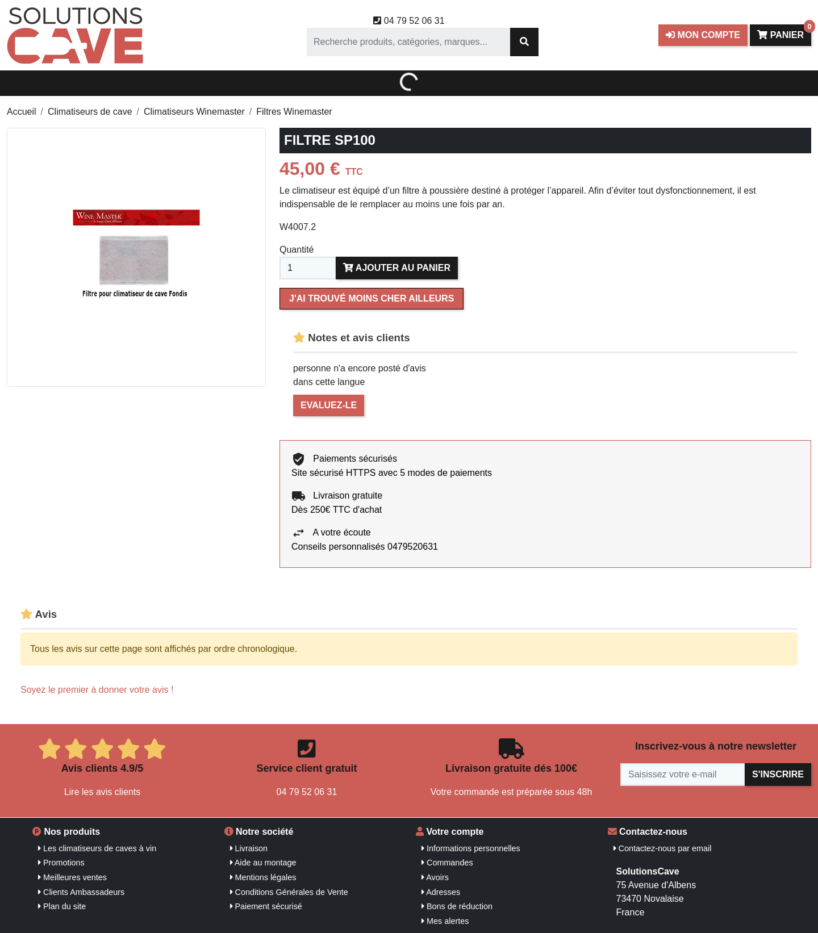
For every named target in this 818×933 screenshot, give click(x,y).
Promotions (61, 862)
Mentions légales (263, 877)
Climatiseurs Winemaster (194, 111)
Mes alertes (445, 921)
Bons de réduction (457, 906)
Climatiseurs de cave (90, 111)
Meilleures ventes (72, 877)
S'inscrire (778, 774)
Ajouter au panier (396, 268)
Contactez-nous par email (663, 848)
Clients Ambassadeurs (81, 892)
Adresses (440, 892)
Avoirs (435, 877)
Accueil (21, 111)
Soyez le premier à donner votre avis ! (96, 689)
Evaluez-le (329, 405)
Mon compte (703, 35)
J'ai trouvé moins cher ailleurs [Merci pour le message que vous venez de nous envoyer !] (371, 298)
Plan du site (62, 906)
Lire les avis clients (102, 792)
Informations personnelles (470, 848)
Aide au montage (263, 862)
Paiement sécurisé (266, 906)
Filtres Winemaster (294, 111)
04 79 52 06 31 (408, 21)
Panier (784, 32)
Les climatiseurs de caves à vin (97, 848)
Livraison (249, 848)
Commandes (447, 862)
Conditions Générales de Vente (289, 892)
